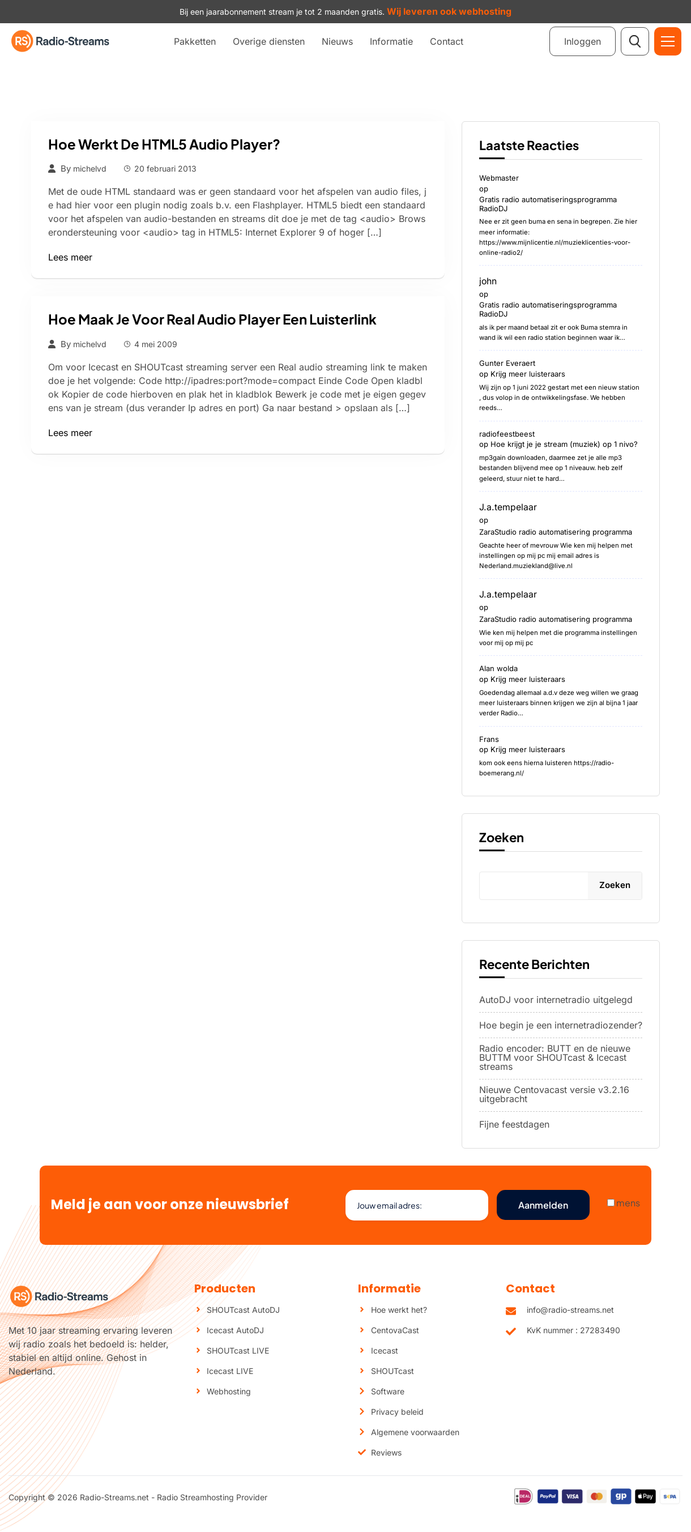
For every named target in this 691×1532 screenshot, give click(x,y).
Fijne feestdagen (514, 1125)
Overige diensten (269, 41)
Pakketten (195, 41)
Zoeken (501, 838)
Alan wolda (498, 670)
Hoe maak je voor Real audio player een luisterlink (212, 318)
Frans (489, 740)
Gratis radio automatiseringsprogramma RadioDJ (548, 204)
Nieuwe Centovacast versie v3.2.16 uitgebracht (554, 1095)
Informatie (391, 41)
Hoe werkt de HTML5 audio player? (164, 143)
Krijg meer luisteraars (527, 374)
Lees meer (70, 257)
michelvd (89, 168)
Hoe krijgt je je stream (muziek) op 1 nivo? (564, 445)
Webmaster (499, 178)
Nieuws (337, 41)
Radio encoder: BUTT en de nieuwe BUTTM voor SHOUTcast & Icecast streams (554, 1058)
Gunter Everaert (507, 364)
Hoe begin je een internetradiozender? (560, 1026)
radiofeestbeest (507, 434)
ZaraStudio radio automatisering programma (555, 532)
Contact (446, 41)
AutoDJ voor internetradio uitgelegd (556, 1000)
